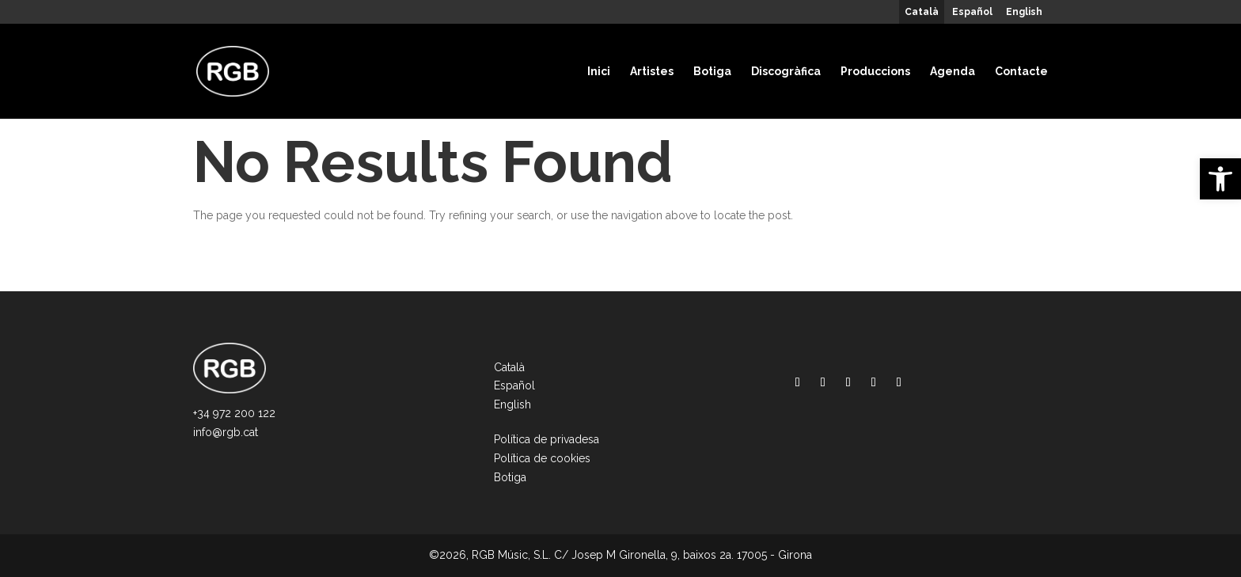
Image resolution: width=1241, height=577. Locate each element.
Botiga (712, 71)
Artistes (652, 71)
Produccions (875, 71)
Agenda (952, 71)
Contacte (1021, 71)
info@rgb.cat (225, 432)
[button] (1220, 178)
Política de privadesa (546, 439)
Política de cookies (542, 458)
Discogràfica (786, 71)
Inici (598, 71)
